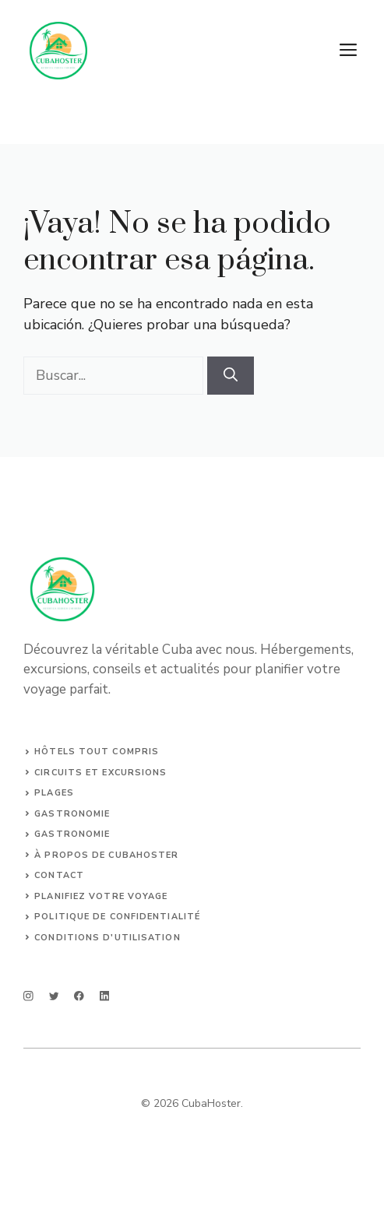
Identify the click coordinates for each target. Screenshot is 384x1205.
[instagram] (28, 996)
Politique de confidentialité (117, 916)
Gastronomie (72, 814)
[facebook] (79, 996)
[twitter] (54, 996)
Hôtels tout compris (96, 751)
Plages (54, 793)
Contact (59, 875)
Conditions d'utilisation (107, 937)
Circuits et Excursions (100, 772)
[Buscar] (230, 376)
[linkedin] (105, 996)
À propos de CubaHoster (106, 855)
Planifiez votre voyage (100, 896)
